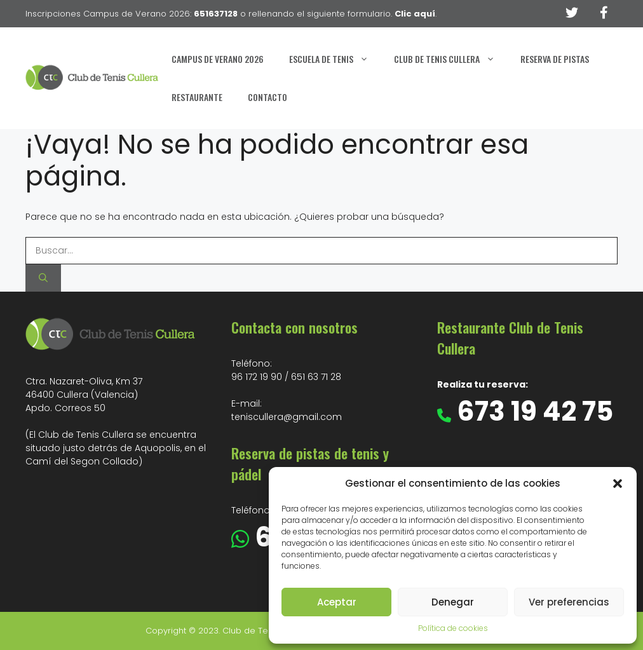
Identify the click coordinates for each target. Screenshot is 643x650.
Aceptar (336, 602)
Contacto (267, 97)
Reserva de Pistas (554, 58)
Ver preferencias (569, 602)
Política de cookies (453, 628)
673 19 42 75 (532, 411)
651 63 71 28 (316, 376)
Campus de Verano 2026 (218, 58)
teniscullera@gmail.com (286, 416)
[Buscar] (43, 278)
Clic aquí (415, 14)
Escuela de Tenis (335, 59)
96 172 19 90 (256, 376)
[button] (617, 483)
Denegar (452, 602)
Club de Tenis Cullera (451, 59)
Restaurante (197, 97)
